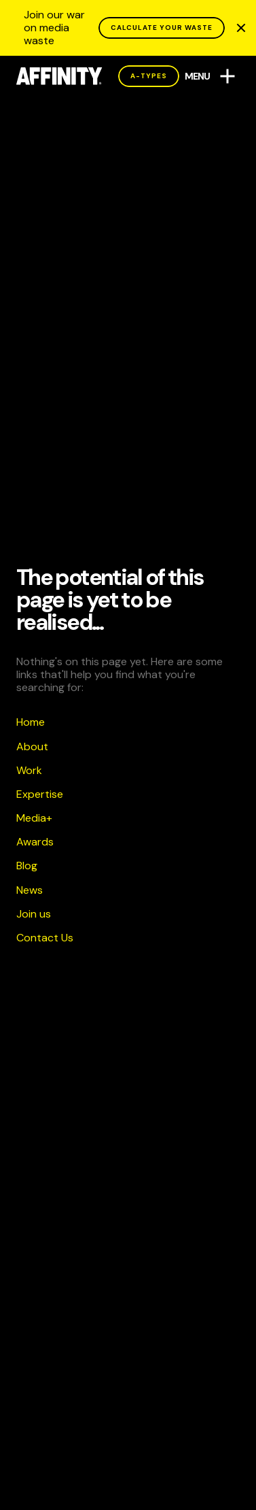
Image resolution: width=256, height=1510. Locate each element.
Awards (35, 842)
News (29, 890)
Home (30, 722)
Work (29, 770)
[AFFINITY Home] (59, 76)
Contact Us (44, 937)
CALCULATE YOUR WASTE (162, 27)
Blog (26, 865)
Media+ (34, 818)
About (32, 746)
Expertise (39, 794)
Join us (33, 914)
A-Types (148, 75)
